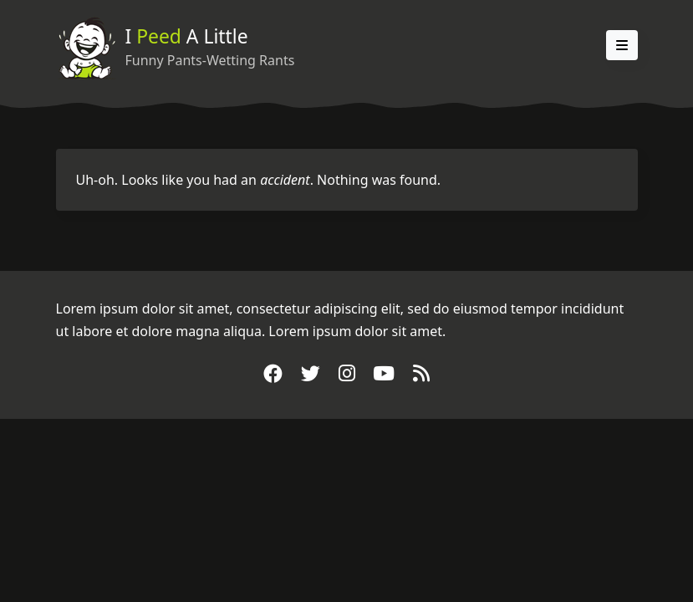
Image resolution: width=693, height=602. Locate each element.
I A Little (186, 36)
